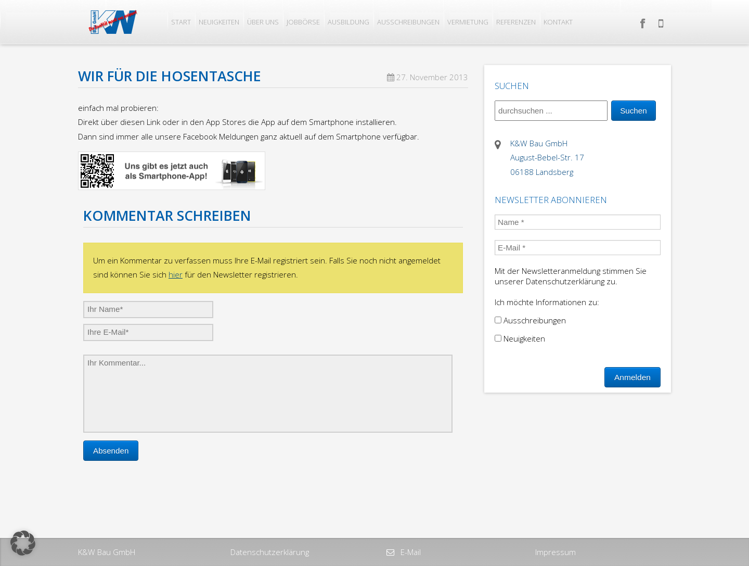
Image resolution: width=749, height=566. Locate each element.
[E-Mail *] (578, 247)
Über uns (263, 22)
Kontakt (558, 22)
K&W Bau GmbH (106, 552)
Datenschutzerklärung (269, 552)
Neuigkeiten (219, 22)
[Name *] (578, 222)
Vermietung (467, 22)
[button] (23, 543)
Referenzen (516, 22)
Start (181, 22)
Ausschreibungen (408, 22)
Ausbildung (348, 22)
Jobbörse (303, 22)
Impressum (555, 552)
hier (176, 274)
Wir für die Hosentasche (169, 76)
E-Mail (409, 552)
